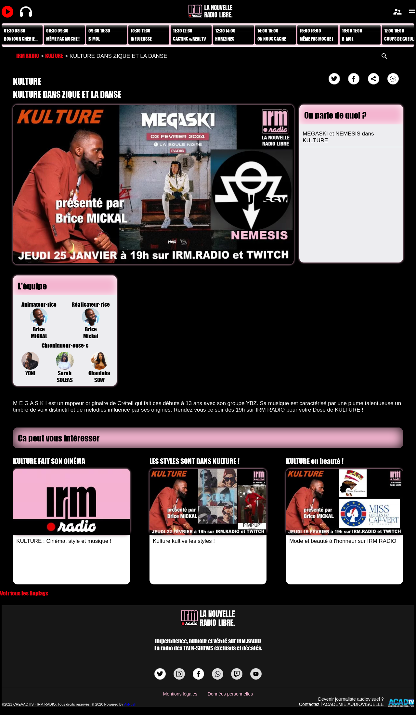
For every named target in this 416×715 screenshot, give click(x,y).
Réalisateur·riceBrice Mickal (90, 320)
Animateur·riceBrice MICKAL (39, 320)
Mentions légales (180, 693)
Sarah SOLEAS (65, 367)
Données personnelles (230, 693)
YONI (30, 364)
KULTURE (54, 55)
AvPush (130, 704)
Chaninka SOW (99, 367)
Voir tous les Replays (24, 593)
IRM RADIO (27, 55)
